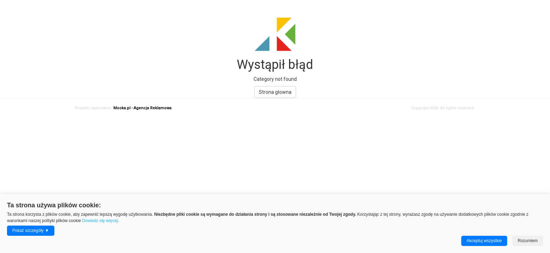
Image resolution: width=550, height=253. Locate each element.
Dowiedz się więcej (100, 220)
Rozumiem (528, 240)
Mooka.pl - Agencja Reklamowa (142, 108)
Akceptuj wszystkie (484, 240)
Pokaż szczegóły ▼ (30, 230)
